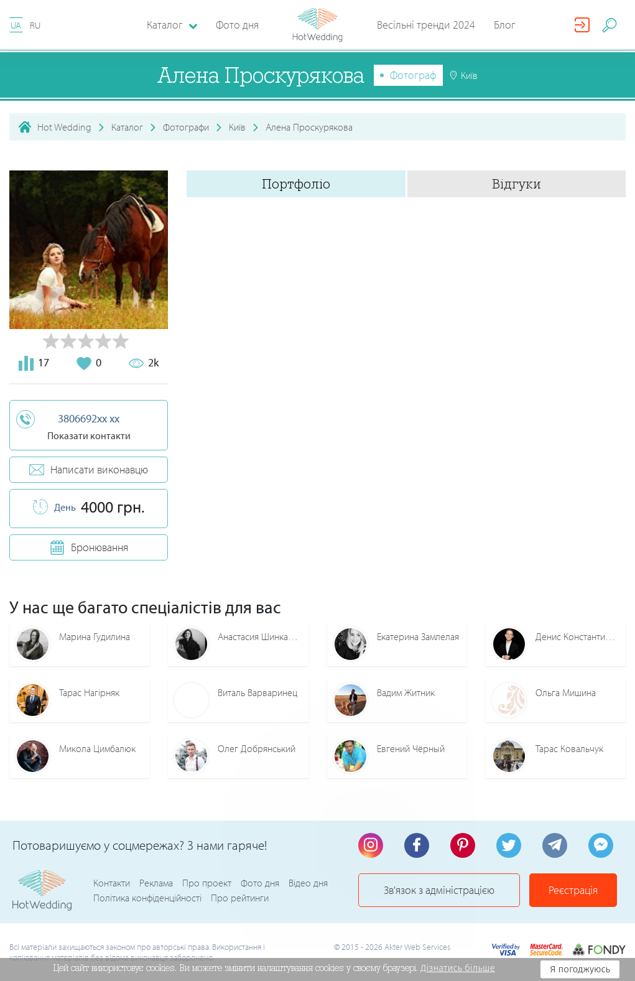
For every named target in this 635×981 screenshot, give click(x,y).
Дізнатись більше (457, 968)
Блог (505, 24)
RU (35, 25)
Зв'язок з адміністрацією (439, 890)
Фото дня (237, 24)
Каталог (127, 127)
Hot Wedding (64, 127)
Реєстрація (573, 890)
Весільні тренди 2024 (426, 24)
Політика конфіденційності (147, 897)
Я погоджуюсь (580, 969)
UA (16, 25)
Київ (237, 127)
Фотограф (413, 75)
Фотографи (186, 127)
